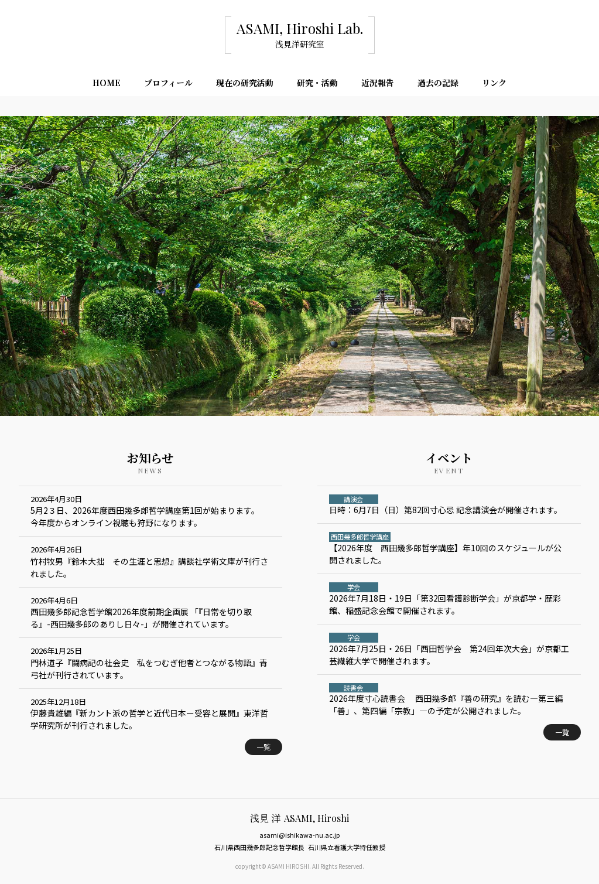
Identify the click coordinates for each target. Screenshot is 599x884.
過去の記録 (437, 84)
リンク (494, 84)
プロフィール (168, 84)
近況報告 (377, 84)
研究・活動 (317, 84)
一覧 (263, 747)
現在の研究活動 (244, 84)
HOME (107, 84)
